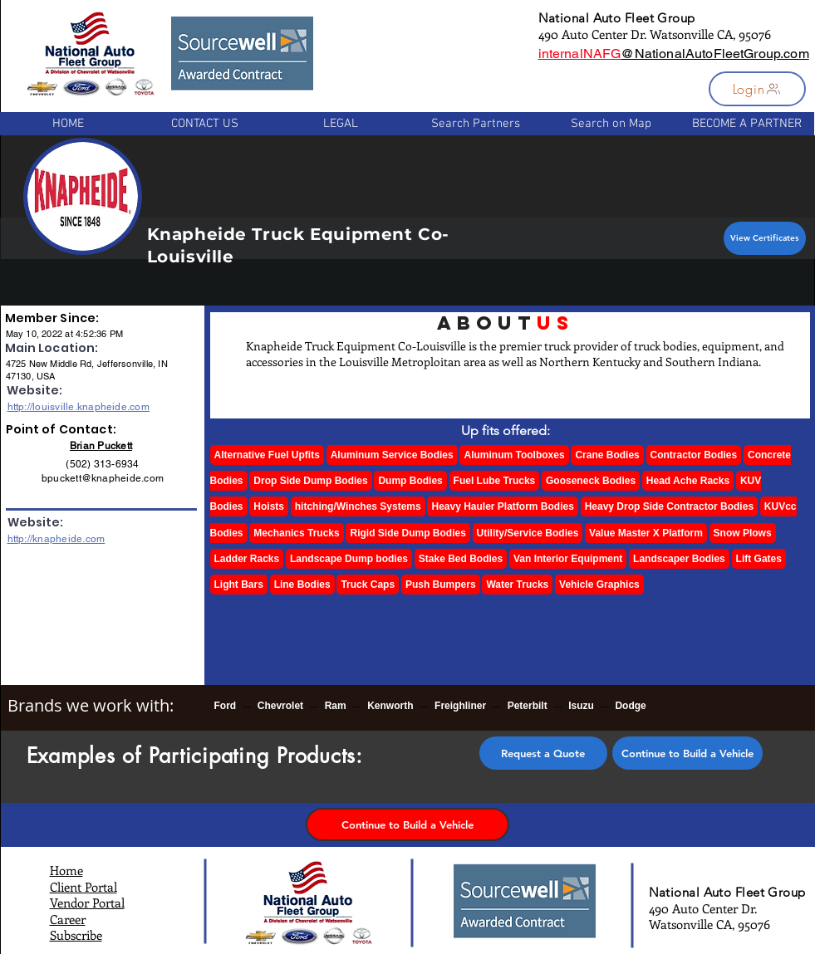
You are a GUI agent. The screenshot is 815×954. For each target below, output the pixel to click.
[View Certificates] (765, 238)
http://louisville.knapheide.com (78, 407)
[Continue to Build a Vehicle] (687, 753)
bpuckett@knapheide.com (103, 478)
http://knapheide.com (56, 539)
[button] (757, 88)
